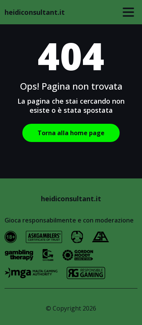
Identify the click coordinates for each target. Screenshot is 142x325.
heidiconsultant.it (35, 12)
